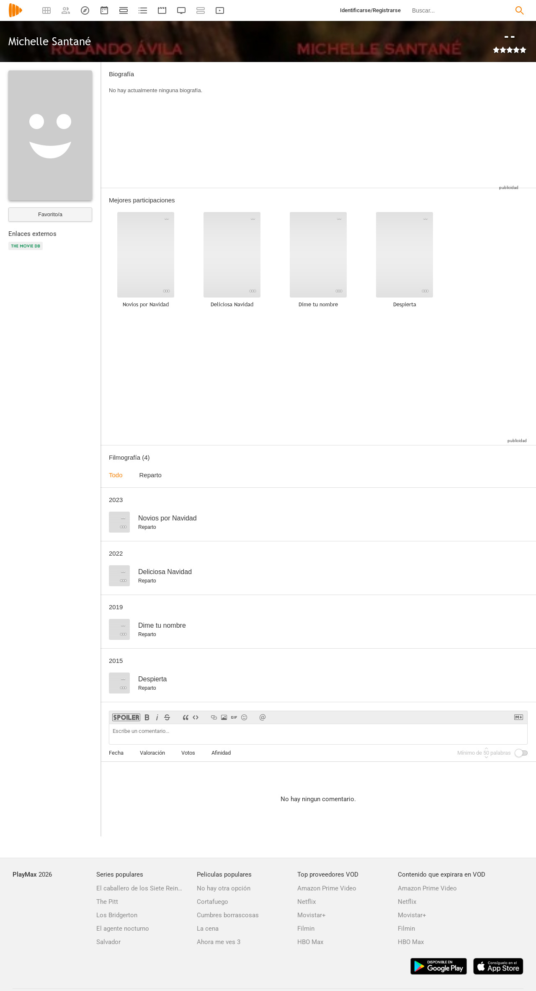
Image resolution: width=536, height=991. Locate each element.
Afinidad (221, 753)
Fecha (116, 753)
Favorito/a (50, 214)
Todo (116, 475)
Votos (188, 753)
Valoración (152, 753)
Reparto (150, 475)
